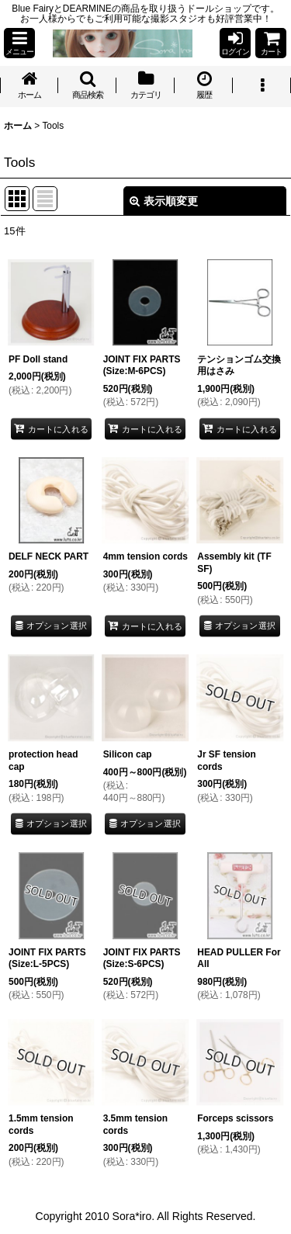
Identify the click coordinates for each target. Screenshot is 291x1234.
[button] (19, 43)
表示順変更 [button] (164, 201)
